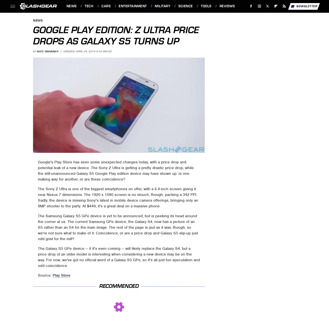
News (72, 6)
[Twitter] (267, 6)
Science (185, 6)
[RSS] (284, 6)
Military (162, 6)
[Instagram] (259, 6)
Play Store (61, 275)
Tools (206, 6)
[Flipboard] (276, 6)
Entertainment (133, 6)
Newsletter (304, 6)
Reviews (227, 6)
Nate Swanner (47, 51)
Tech (89, 6)
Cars (106, 6)
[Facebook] (251, 6)
